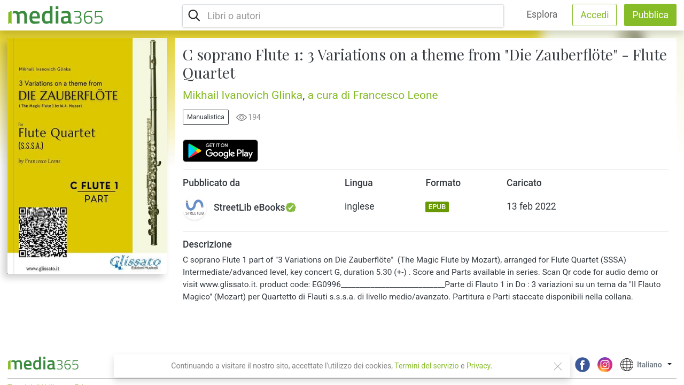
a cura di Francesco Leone (373, 95)
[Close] (558, 366)
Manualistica (205, 117)
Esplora (541, 14)
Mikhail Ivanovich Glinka (242, 95)
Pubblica (650, 15)
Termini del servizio (426, 365)
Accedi (594, 15)
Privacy (479, 365)
